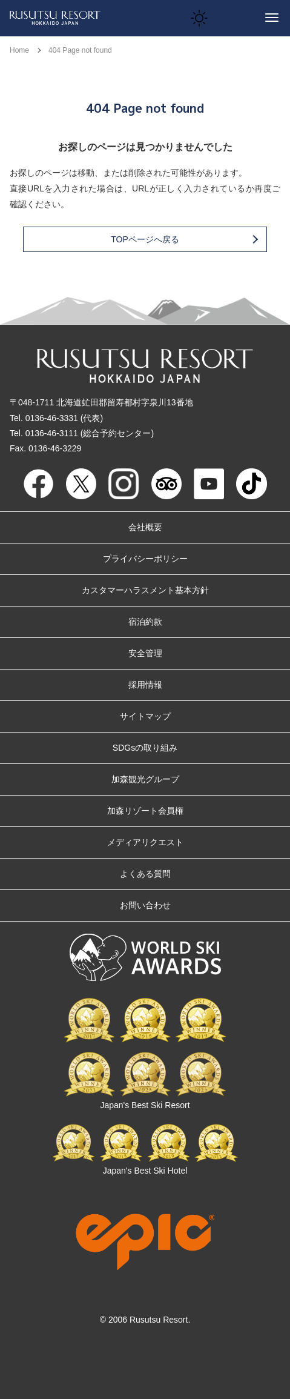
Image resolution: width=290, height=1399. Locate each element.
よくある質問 (145, 874)
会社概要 (145, 527)
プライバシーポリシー (145, 558)
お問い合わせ (145, 905)
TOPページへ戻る (183, 239)
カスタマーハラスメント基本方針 (145, 590)
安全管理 (145, 653)
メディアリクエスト (145, 842)
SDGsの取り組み (145, 748)
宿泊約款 (145, 621)
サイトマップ (145, 716)
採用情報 (145, 685)
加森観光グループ (145, 779)
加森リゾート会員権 (145, 811)
